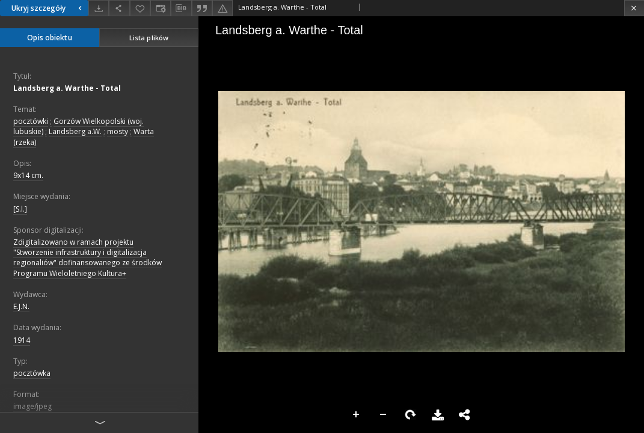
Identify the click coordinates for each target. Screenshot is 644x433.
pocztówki (30, 121)
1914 (21, 340)
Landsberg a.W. (75, 131)
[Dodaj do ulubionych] (140, 8)
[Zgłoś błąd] (222, 8)
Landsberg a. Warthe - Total (67, 88)
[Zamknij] (634, 8)
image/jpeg (32, 406)
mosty (117, 131)
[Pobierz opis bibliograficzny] (181, 8)
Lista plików (148, 37)
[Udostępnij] (119, 8)
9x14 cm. (28, 175)
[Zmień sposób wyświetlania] (160, 8)
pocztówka (32, 373)
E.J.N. (21, 306)
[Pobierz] (98, 8)
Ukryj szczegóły (48, 8)
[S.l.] (20, 209)
